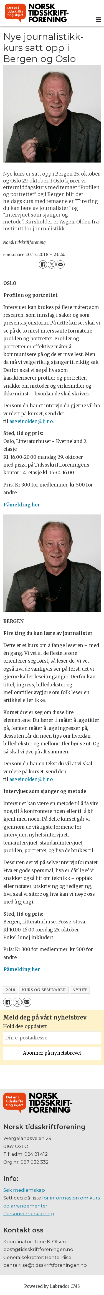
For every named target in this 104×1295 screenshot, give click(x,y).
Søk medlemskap (24, 1190)
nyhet (80, 990)
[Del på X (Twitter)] (52, 264)
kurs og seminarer (44, 990)
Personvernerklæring (28, 1213)
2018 (10, 990)
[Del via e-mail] (60, 264)
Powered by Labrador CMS (52, 1286)
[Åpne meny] (98, 19)
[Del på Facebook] (43, 264)
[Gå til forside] (37, 13)
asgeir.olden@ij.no (31, 421)
